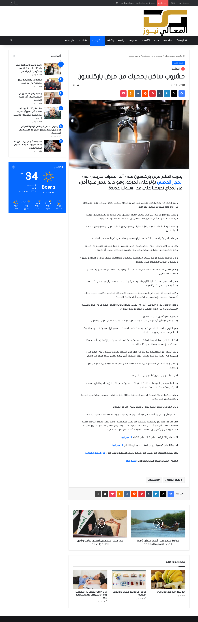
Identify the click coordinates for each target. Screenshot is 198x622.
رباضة (111, 40)
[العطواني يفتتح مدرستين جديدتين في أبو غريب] (52, 84)
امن (157, 40)
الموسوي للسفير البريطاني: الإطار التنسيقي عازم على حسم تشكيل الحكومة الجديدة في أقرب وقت (40, 129)
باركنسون (153, 480)
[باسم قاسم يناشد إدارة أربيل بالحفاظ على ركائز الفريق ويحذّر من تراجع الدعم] (52, 69)
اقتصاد (147, 40)
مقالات (84, 40)
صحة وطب (98, 40)
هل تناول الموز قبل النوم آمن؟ (171, 592)
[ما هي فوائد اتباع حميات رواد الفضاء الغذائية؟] (129, 579)
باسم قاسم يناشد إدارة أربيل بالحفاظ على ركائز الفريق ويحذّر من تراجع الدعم (29, 68)
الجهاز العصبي (169, 182)
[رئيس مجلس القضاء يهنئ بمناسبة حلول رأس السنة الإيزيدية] (52, 98)
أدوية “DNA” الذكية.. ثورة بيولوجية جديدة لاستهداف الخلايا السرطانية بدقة (91, 595)
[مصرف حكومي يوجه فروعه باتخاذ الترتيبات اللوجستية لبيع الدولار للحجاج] (52, 146)
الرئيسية (182, 40)
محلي (134, 40)
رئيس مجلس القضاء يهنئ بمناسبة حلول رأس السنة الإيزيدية (30, 96)
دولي (122, 40)
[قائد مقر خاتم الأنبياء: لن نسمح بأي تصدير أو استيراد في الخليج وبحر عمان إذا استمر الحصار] (52, 113)
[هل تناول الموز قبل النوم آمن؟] (168, 579)
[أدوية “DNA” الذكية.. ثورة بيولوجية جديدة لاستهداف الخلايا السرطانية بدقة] (90, 579)
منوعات (70, 40)
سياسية (168, 40)
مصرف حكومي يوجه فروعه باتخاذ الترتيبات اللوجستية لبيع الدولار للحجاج (28, 144)
